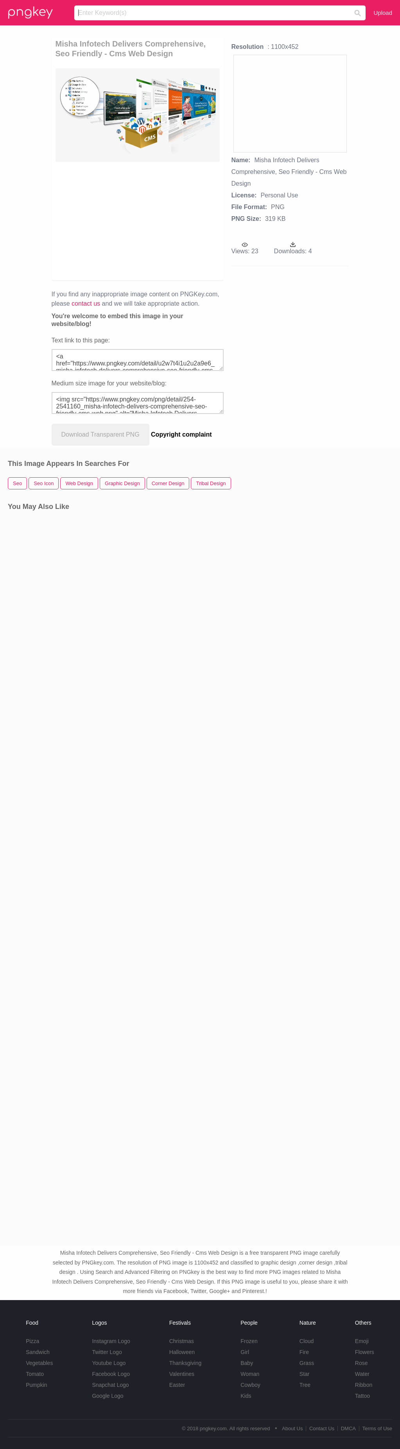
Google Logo (107, 1396)
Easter (177, 1385)
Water (362, 1374)
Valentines (181, 1374)
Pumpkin (36, 1385)
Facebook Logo (111, 1374)
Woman (249, 1374)
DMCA (348, 1428)
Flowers (364, 1352)
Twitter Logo (107, 1352)
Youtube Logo (109, 1363)
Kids (245, 1396)
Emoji (362, 1341)
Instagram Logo (111, 1341)
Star (305, 1374)
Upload (382, 12)
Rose (361, 1363)
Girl (244, 1352)
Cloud (307, 1341)
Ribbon (363, 1385)
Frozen (249, 1341)
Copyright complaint (181, 434)
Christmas (181, 1341)
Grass (307, 1363)
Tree (305, 1385)
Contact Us (321, 1428)
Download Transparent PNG (100, 434)
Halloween (182, 1352)
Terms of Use (377, 1428)
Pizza (32, 1341)
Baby (246, 1363)
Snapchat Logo (110, 1385)
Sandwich (38, 1352)
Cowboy (250, 1385)
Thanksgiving (185, 1363)
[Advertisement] (175, 220)
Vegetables (39, 1363)
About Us (292, 1428)
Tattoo (362, 1396)
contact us (86, 303)
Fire (304, 1352)
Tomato (35, 1374)
